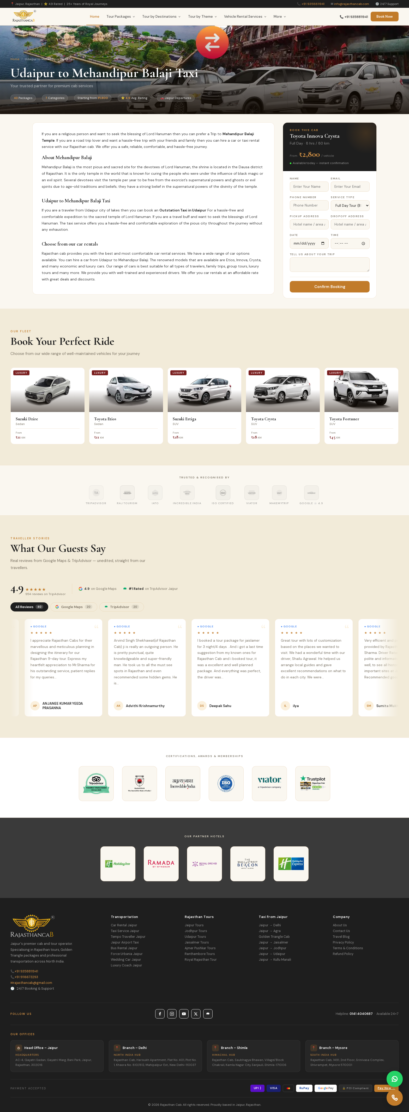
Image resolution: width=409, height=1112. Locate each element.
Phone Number (303, 197)
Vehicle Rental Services (245, 16)
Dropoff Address (347, 216)
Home (94, 16)
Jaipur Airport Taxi (125, 942)
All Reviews (29, 607)
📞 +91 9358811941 (354, 17)
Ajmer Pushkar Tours (200, 948)
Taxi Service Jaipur (125, 931)
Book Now (384, 16)
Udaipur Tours (195, 937)
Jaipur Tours (194, 925)
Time (335, 235)
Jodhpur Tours (196, 931)
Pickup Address (304, 216)
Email (336, 178)
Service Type (342, 197)
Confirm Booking (329, 286)
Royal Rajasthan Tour (201, 960)
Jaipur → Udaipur (272, 954)
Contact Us (341, 931)
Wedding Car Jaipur (126, 960)
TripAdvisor (121, 607)
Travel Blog (341, 937)
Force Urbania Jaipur (127, 954)
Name (294, 178)
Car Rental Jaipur (124, 925)
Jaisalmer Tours (197, 942)
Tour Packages (120, 16)
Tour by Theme (202, 16)
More (280, 16)
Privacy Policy (343, 942)
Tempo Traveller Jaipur (128, 937)
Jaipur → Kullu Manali (275, 960)
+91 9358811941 (313, 4)
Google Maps (73, 607)
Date (294, 235)
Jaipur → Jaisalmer (273, 942)
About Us (340, 925)
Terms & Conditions (348, 948)
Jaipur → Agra (269, 931)
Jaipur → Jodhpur (272, 948)
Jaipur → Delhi (270, 925)
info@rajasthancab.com (351, 4)
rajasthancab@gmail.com (31, 983)
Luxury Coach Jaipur (126, 965)
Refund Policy (343, 954)
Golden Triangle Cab (274, 937)
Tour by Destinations (161, 16)
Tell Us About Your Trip (312, 254)
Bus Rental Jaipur (124, 948)
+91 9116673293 (24, 977)
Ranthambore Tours (200, 954)
